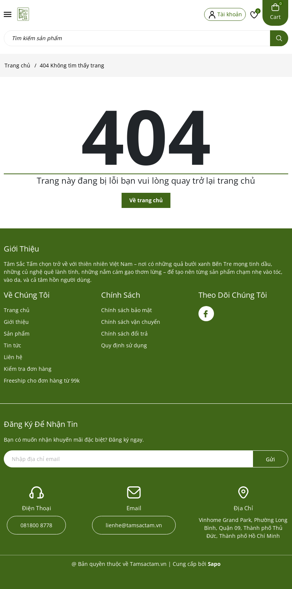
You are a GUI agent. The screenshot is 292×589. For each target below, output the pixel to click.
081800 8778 (36, 525)
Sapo (214, 563)
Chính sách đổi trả (124, 333)
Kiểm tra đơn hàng (28, 368)
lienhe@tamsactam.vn (134, 525)
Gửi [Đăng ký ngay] (270, 459)
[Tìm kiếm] (279, 38)
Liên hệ (13, 357)
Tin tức (12, 345)
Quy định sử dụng (124, 345)
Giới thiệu (16, 321)
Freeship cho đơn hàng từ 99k (42, 380)
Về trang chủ (145, 200)
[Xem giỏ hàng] (275, 12)
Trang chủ (17, 310)
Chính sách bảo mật (126, 310)
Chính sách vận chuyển (130, 321)
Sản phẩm (17, 333)
